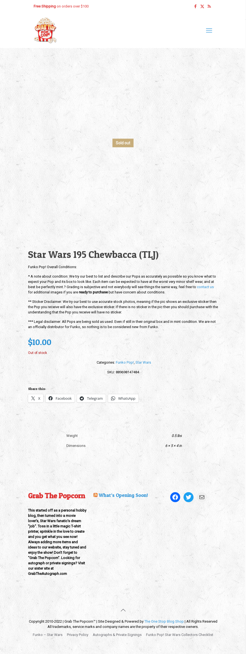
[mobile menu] (209, 30)
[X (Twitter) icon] (202, 6)
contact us (205, 287)
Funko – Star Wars (47, 635)
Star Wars (143, 362)
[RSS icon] (209, 6)
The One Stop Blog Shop (164, 621)
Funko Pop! (125, 362)
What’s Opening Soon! (123, 495)
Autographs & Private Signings (117, 635)
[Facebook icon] (195, 6)
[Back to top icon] (123, 610)
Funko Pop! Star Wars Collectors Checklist (179, 635)
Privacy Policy (77, 635)
